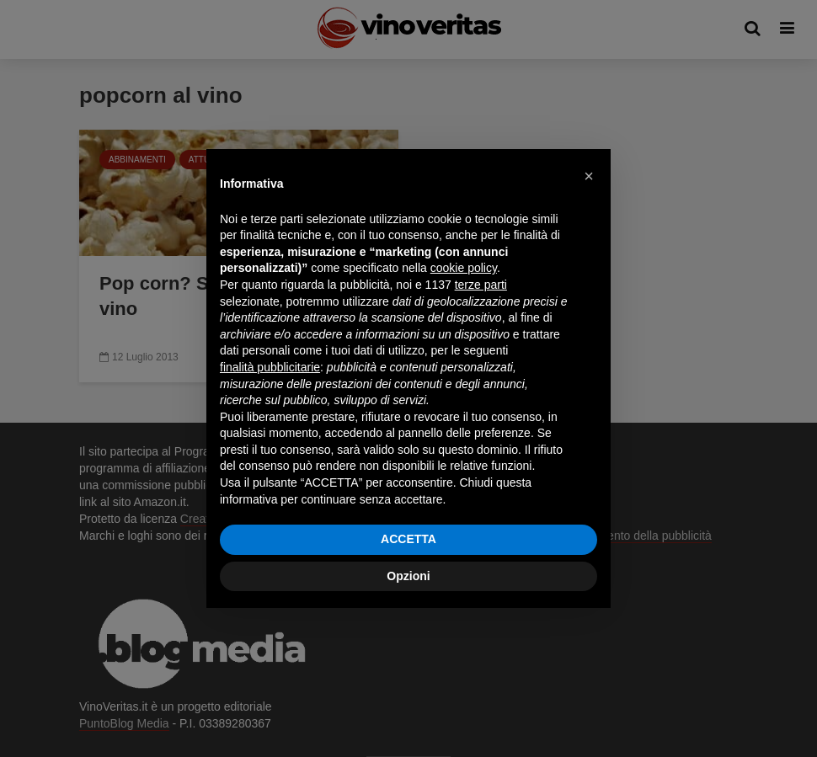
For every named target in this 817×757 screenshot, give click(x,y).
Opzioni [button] (408, 576)
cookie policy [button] (463, 268)
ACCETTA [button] (408, 539)
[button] (588, 176)
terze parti (481, 284)
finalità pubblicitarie (270, 367)
